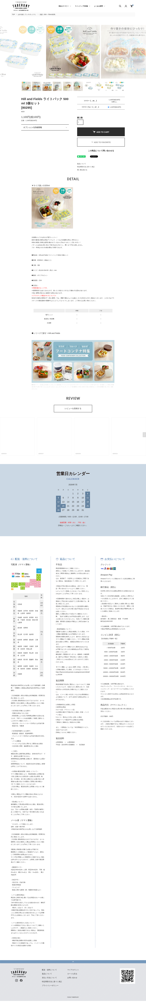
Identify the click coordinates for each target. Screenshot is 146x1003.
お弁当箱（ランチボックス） (27, 14)
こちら (62, 732)
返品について (81, 164)
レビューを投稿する (73, 408)
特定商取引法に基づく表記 (86, 167)
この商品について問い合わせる (101, 151)
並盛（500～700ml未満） (48, 14)
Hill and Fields (54, 333)
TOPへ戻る (73, 961)
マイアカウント (73, 970)
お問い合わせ (72, 978)
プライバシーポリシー (50, 985)
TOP (13, 14)
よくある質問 (98, 6)
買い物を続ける (82, 170)
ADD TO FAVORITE (101, 142)
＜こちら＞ (67, 525)
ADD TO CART (101, 132)
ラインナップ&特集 (81, 6)
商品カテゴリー (64, 6)
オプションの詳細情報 (32, 127)
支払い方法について (49, 978)
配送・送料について (49, 970)
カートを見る (72, 974)
